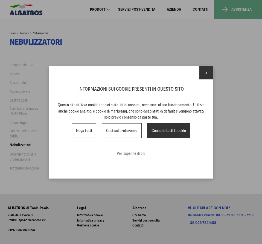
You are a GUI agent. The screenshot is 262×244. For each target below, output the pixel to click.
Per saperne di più (131, 153)
